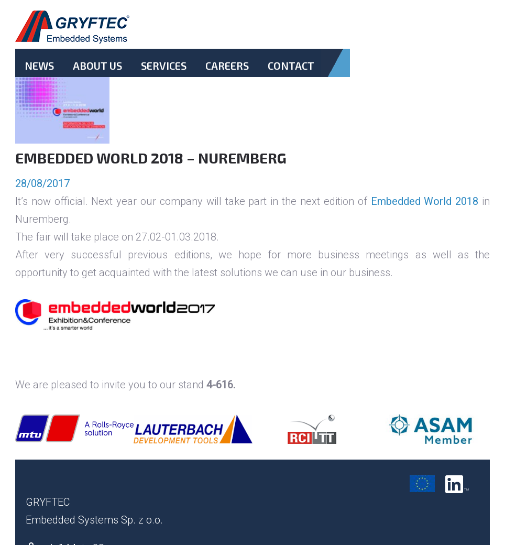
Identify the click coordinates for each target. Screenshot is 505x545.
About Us (97, 65)
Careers (227, 65)
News (39, 65)
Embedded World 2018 (425, 201)
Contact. (291, 74)
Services (163, 65)
